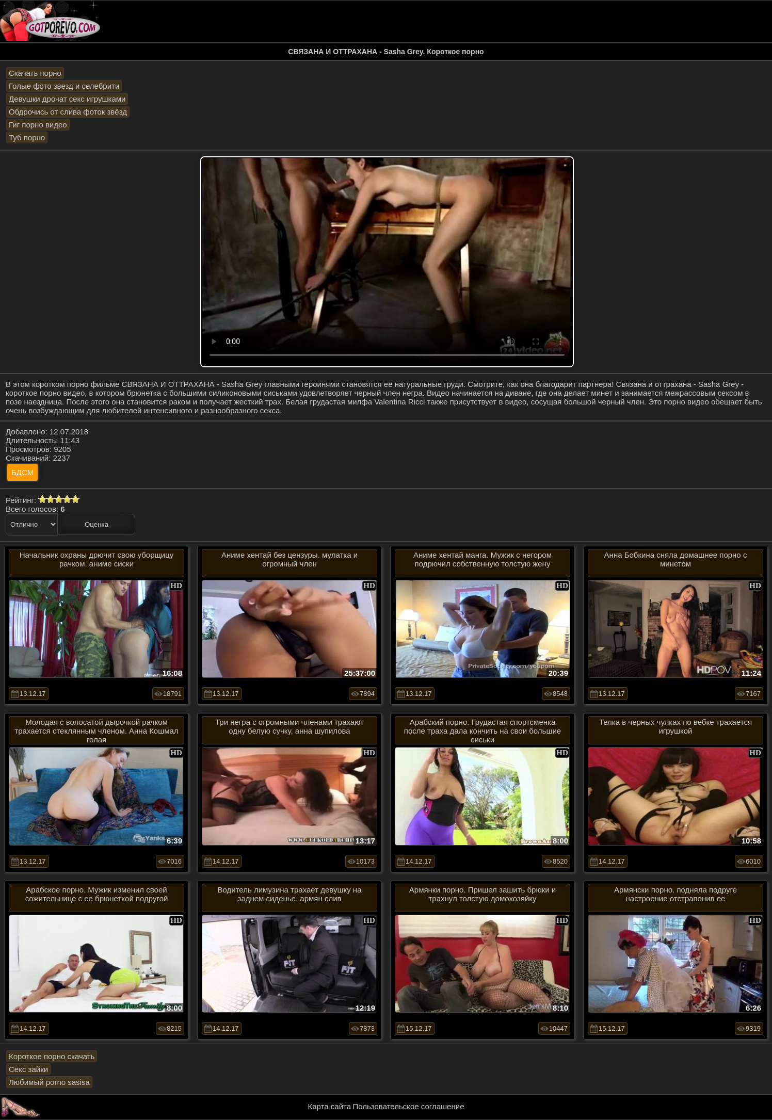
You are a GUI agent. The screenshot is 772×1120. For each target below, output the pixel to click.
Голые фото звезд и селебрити (64, 86)
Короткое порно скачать (51, 1056)
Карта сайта (329, 1106)
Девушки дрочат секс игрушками (67, 98)
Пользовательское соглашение (408, 1106)
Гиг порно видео (38, 124)
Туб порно (27, 137)
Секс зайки (28, 1069)
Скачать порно (35, 73)
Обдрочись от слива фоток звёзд (68, 111)
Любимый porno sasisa (49, 1082)
